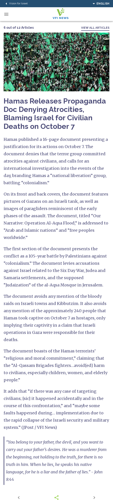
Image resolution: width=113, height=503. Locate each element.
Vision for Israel (16, 3)
